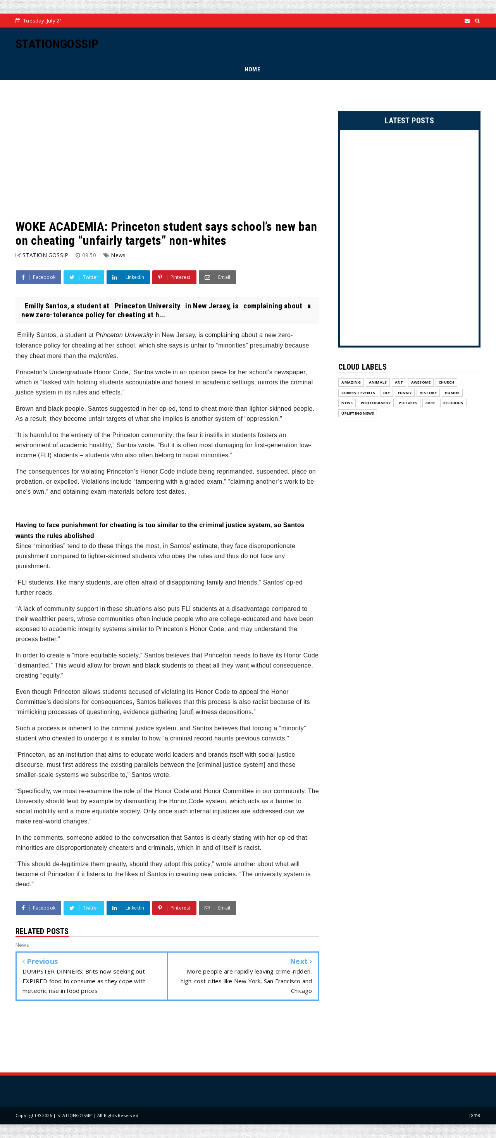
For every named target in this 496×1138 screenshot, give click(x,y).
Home (473, 1115)
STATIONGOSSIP (57, 43)
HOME (252, 69)
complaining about (231, 335)
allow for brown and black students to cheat (149, 665)
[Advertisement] (167, 149)
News (118, 255)
